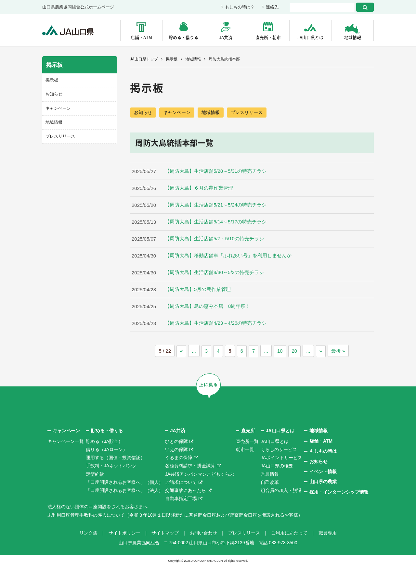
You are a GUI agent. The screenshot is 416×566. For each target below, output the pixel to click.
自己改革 (270, 481)
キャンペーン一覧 (65, 441)
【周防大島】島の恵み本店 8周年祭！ (207, 306)
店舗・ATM (141, 37)
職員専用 (327, 532)
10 (280, 351)
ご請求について (181, 481)
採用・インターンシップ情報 (339, 491)
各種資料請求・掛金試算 (190, 465)
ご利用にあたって (289, 532)
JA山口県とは (310, 37)
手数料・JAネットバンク (111, 465)
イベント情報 (323, 471)
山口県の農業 (323, 481)
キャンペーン (176, 112)
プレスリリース (247, 112)
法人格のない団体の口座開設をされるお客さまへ (97, 506)
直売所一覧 (247, 441)
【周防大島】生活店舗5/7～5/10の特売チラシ (214, 239)
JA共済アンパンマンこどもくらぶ (199, 473)
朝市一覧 (245, 449)
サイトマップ (165, 532)
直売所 (248, 430)
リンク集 (88, 532)
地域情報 (352, 37)
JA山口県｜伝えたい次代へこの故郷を (68, 30)
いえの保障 (176, 449)
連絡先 (272, 7)
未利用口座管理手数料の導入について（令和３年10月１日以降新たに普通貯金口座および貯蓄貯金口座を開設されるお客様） (175, 514)
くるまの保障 (178, 457)
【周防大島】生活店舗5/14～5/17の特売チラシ (215, 222)
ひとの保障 (176, 441)
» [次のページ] (320, 351)
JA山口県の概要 (277, 465)
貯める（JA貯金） (104, 441)
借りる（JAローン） (106, 449)
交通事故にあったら (185, 490)
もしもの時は (323, 450)
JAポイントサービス (281, 457)
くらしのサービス (279, 449)
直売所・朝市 (268, 37)
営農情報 (270, 473)
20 (294, 351)
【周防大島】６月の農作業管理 (199, 188)
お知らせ (143, 112)
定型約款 (95, 473)
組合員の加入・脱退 (281, 490)
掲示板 (171, 59)
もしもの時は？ (239, 7)
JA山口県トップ (144, 59)
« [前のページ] (181, 351)
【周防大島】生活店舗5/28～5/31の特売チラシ (215, 171)
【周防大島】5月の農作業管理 (198, 290)
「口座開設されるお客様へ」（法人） (124, 490)
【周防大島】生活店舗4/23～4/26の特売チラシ (215, 323)
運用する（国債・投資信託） (115, 457)
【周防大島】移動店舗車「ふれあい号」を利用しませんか (228, 256)
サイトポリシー (124, 532)
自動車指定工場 (181, 498)
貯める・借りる (183, 37)
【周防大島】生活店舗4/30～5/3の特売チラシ (214, 273)
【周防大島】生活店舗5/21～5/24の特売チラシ (215, 205)
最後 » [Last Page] (338, 351)
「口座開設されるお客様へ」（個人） (124, 481)
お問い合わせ (203, 532)
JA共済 (225, 37)
